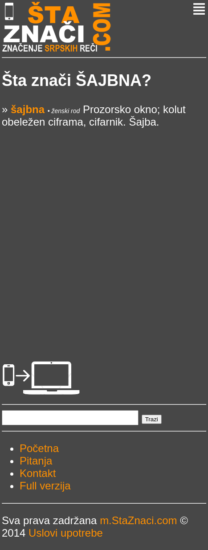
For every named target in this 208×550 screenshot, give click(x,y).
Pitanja (36, 461)
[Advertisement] (104, 232)
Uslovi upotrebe (66, 533)
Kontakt (38, 473)
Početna (39, 448)
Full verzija (45, 486)
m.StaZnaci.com (138, 520)
